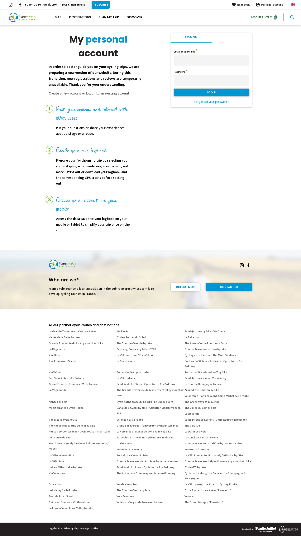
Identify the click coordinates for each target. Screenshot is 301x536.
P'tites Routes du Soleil (131, 337)
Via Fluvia (122, 331)
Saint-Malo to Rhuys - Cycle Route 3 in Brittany (146, 384)
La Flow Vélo (124, 443)
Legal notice (55, 528)
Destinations (80, 17)
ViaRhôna (55, 372)
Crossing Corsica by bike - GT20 (136, 349)
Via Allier (54, 355)
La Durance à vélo (195, 431)
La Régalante (57, 349)
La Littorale (191, 413)
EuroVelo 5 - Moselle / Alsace (66, 378)
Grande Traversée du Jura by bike (205, 349)
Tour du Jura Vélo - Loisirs (133, 455)
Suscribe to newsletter (41, 5)
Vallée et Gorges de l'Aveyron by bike (140, 502)
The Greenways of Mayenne (201, 402)
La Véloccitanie (126, 378)
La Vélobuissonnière (61, 455)
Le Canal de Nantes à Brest (201, 437)
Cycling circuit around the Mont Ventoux (210, 355)
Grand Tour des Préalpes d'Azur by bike (73, 384)
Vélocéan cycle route (130, 419)
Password (179, 72)
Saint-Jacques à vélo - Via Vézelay (205, 378)
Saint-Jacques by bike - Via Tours (204, 331)
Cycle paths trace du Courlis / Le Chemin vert (145, 402)
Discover (134, 17)
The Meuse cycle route (63, 419)
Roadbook (243, 4)
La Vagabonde (58, 390)
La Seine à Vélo (126, 361)
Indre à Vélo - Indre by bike (65, 467)
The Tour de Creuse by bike (133, 490)
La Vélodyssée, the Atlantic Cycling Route (210, 484)
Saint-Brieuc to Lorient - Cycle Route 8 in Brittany (215, 419)
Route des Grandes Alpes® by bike (205, 372)
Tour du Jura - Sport (61, 496)
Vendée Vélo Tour (128, 484)
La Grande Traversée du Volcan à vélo (72, 331)
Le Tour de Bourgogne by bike (203, 384)
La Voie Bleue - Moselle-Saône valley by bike (144, 431)
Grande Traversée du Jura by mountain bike (76, 343)
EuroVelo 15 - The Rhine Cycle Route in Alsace (145, 437)
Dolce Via (55, 484)
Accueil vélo (261, 17)
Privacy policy (71, 528)
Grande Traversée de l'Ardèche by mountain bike (147, 461)
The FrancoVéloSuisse (62, 361)
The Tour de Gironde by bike (134, 343)
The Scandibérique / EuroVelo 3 (203, 502)
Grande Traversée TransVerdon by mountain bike (147, 425)
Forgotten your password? (211, 101)
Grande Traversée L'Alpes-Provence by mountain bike (217, 461)
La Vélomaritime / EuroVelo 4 (135, 355)
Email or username (184, 51)
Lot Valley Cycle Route (63, 490)
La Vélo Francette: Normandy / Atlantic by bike (213, 455)
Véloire (189, 496)
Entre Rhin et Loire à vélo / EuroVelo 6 (207, 490)
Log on (191, 37)
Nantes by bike (58, 402)
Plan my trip (109, 17)
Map (58, 17)
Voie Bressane (125, 496)
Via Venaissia (57, 473)
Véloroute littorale (196, 449)
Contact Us (229, 287)
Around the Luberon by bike (201, 390)
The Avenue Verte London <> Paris (205, 343)
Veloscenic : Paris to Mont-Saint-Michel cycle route (216, 396)
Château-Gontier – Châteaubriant (70, 502)
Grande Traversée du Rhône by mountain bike (213, 443)
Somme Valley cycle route (133, 372)
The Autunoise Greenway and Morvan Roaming (146, 473)
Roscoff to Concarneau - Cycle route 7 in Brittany (79, 431)
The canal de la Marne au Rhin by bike (72, 425)
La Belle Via (191, 337)
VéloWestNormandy (129, 449)
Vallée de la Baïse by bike (64, 337)
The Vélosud (192, 425)
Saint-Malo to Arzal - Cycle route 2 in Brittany (145, 467)
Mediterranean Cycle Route (66, 407)
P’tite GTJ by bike (195, 467)
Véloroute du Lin (59, 437)
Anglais (293, 4)
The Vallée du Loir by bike (200, 407)
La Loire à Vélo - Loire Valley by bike (71, 508)
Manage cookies (89, 528)
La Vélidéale (56, 461)
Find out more (185, 287)
